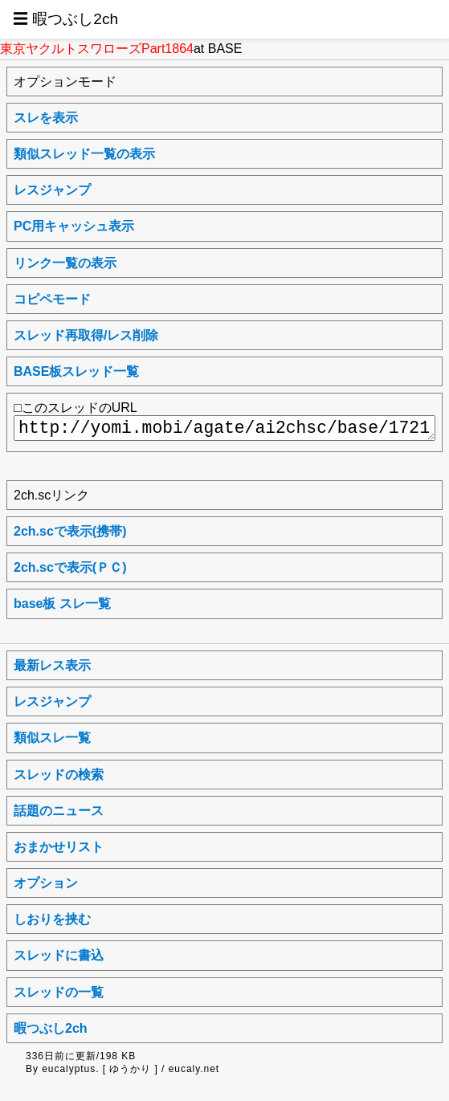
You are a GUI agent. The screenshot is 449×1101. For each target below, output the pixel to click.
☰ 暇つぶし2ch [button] (65, 18)
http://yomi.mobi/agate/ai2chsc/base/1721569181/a (224, 428)
